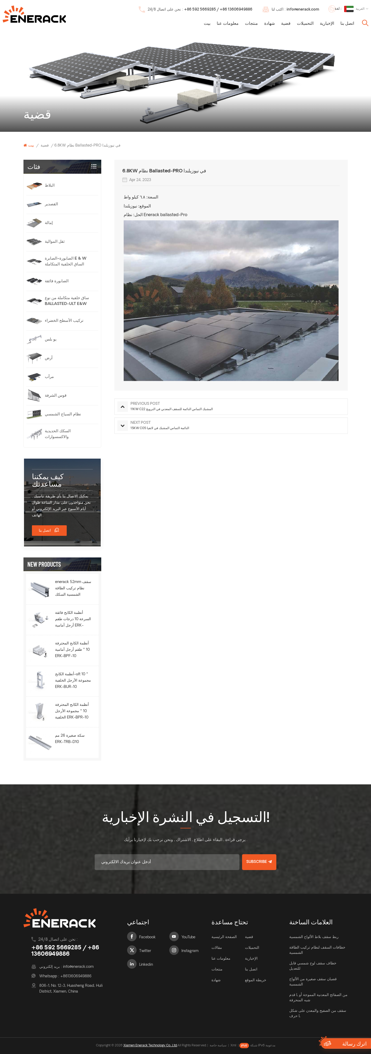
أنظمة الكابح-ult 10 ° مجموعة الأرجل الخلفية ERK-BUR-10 (73, 680)
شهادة (269, 24)
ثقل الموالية (55, 242)
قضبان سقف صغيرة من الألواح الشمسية (313, 982)
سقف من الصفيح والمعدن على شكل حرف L (317, 1013)
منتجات (251, 24)
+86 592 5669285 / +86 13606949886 (218, 10)
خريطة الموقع (255, 980)
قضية (286, 24)
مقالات (216, 948)
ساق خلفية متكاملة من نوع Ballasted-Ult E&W (67, 301)
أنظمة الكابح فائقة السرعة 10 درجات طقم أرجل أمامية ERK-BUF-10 (73, 620)
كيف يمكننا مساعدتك (48, 480)
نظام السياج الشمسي (63, 414)
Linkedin (146, 965)
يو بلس (50, 340)
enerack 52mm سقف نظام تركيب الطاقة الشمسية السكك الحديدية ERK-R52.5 (73, 589)
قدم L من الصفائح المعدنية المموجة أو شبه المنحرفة (318, 997)
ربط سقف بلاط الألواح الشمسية (314, 937)
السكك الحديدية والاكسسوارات (58, 434)
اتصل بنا (347, 24)
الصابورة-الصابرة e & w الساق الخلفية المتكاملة (65, 261)
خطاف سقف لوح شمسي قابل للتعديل (312, 966)
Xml (233, 1045)
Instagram (190, 951)
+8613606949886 (75, 976)
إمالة (49, 223)
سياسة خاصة (218, 1045)
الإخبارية (327, 24)
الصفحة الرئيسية (224, 937)
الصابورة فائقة (57, 281)
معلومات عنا (228, 24)
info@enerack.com (303, 10)
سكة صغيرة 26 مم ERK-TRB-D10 (70, 739)
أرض (48, 358)
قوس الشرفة (55, 396)
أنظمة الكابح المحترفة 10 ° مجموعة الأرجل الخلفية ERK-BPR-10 (72, 711)
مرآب (49, 377)
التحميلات (305, 24)
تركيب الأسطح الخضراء (64, 321)
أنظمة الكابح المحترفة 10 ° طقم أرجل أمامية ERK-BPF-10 (72, 650)
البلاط (50, 186)
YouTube (188, 937)
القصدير (51, 204)
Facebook (147, 937)
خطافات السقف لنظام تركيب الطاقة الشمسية (317, 950)
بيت (207, 24)
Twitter (145, 951)
